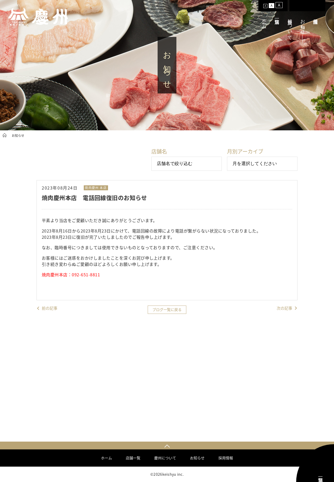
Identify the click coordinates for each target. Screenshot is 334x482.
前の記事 (49, 308)
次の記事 (284, 308)
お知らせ (302, 24)
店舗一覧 (133, 457)
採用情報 (225, 457)
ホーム (264, 21)
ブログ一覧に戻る (167, 309)
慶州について (290, 27)
